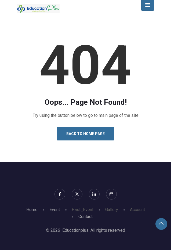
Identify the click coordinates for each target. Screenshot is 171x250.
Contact (85, 216)
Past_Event (82, 209)
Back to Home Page (85, 134)
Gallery (111, 209)
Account (137, 209)
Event (54, 209)
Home (32, 209)
